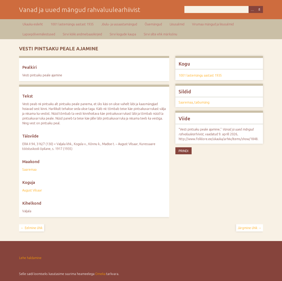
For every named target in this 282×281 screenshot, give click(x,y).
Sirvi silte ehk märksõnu (160, 34)
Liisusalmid (177, 24)
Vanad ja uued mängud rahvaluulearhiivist (79, 9)
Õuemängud (153, 24)
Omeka (100, 274)
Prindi (183, 151)
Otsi (259, 9)
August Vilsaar (32, 190)
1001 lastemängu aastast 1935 (72, 24)
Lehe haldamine (30, 258)
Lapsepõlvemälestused (38, 34)
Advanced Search (252, 9)
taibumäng (201, 102)
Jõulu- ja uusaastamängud (119, 24)
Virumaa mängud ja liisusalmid (213, 24)
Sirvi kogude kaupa (123, 34)
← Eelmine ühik (31, 228)
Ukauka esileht (32, 24)
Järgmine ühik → (249, 228)
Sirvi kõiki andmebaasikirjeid (82, 34)
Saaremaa (29, 169)
